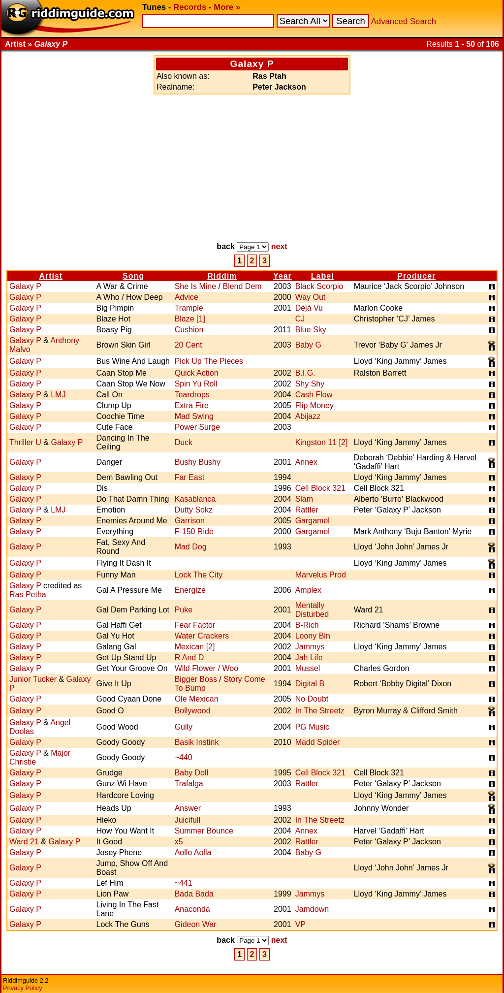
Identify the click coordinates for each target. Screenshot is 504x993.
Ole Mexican (197, 699)
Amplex (308, 590)
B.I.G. (305, 373)
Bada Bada (194, 894)
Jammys (310, 646)
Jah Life (309, 657)
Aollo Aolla (193, 852)
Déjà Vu (309, 308)
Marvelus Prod (320, 575)
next (279, 246)
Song (133, 276)
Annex (306, 462)
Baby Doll (191, 773)
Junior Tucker (33, 679)
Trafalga (189, 783)
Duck (183, 442)
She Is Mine (195, 286)
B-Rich (307, 625)
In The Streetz (320, 710)
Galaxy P (25, 286)
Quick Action (197, 373)
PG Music (312, 727)
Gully (183, 727)
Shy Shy (310, 384)
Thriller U (25, 442)
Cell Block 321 (320, 488)
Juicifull (187, 820)
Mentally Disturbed (312, 609)
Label (322, 276)
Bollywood (193, 710)
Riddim (222, 276)
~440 (183, 757)
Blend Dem (241, 286)
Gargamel (312, 520)
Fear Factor (195, 625)
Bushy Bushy (197, 462)
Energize (190, 590)
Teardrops (192, 394)
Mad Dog (191, 547)
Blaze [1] (190, 319)
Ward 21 (24, 841)
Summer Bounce (204, 831)
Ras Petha (27, 594)
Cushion (189, 329)
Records (189, 7)
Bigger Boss (196, 679)
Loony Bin (312, 636)
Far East (189, 477)
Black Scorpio (319, 286)
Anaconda (192, 909)
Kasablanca (195, 499)
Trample (189, 308)
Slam (304, 499)
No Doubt (312, 699)
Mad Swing (194, 416)
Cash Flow (314, 394)
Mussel (307, 668)
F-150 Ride (194, 531)
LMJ (58, 394)
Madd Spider (317, 742)
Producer (416, 276)
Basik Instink (197, 742)
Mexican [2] (195, 646)
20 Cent (188, 345)
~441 (183, 883)
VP (300, 924)
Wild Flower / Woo (207, 668)
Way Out (310, 297)
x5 (179, 841)
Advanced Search (403, 21)
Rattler (306, 510)
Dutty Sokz (194, 510)
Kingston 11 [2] (321, 442)
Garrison (190, 520)
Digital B (310, 683)
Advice (186, 297)
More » (227, 7)
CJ (300, 319)
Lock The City (199, 575)
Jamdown (312, 909)
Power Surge (197, 427)
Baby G (308, 345)
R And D (189, 657)
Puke (183, 610)
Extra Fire (192, 405)
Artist (51, 276)
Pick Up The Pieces (209, 361)
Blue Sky (310, 329)
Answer (188, 808)
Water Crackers (202, 636)
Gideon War (196, 924)
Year (282, 276)
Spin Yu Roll (196, 384)
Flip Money (314, 405)
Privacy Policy (22, 988)
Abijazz (308, 416)
